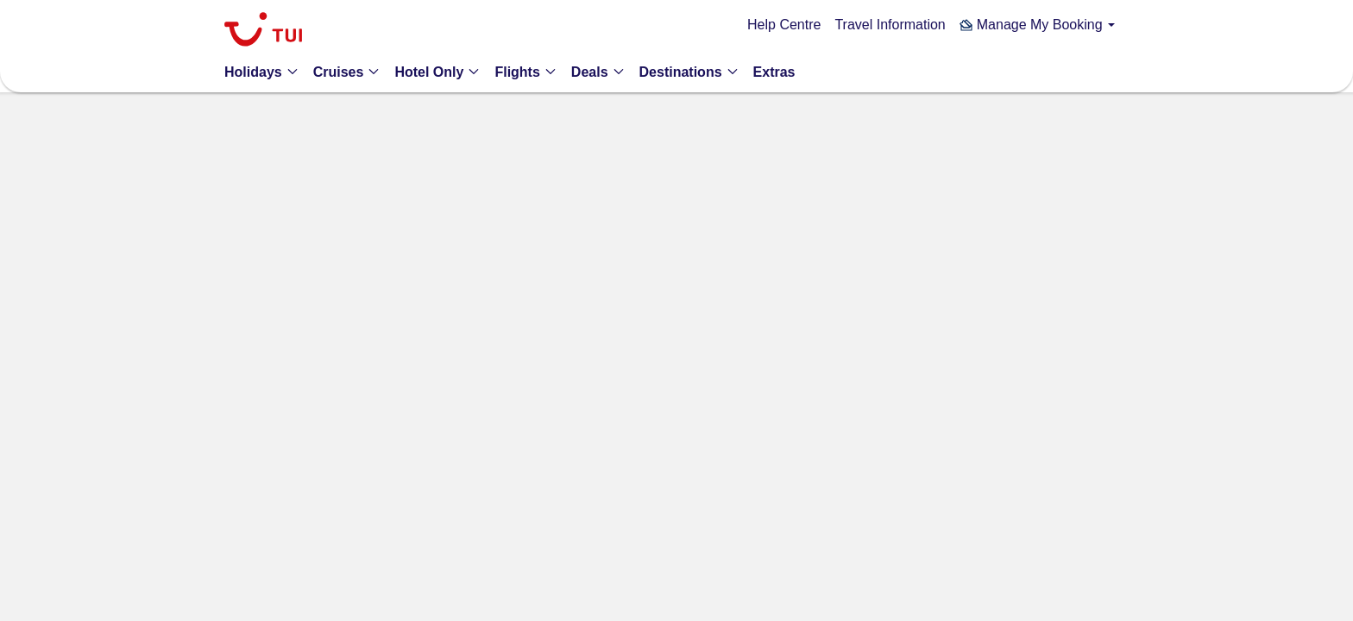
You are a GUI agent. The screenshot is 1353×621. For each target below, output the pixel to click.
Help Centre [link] (784, 24)
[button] (1037, 25)
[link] (263, 31)
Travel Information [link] (889, 24)
